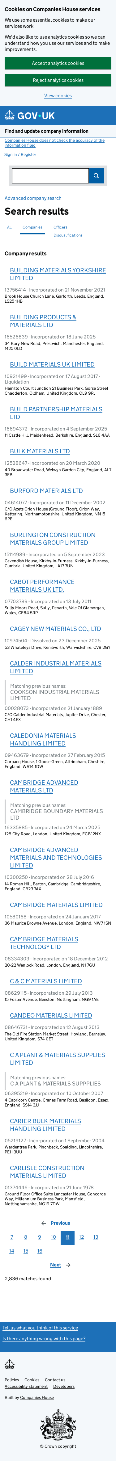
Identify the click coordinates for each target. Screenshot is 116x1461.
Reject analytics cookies (58, 80)
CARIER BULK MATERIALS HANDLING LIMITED (45, 1124)
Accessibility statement (26, 1386)
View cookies (58, 96)
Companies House (37, 1397)
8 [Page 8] (25, 1237)
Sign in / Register (20, 154)
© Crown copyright (58, 1446)
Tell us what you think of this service (40, 1328)
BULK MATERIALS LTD (40, 451)
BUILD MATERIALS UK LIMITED (52, 364)
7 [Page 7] (12, 1237)
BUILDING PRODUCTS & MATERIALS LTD (43, 321)
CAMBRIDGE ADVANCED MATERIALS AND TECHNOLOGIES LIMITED (56, 857)
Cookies (31, 1380)
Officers (60, 227)
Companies (32, 227)
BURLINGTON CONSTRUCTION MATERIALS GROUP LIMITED (53, 538)
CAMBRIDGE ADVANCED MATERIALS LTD (44, 786)
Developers (64, 1386)
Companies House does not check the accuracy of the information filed (55, 142)
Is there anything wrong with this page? (43, 1338)
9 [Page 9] (39, 1237)
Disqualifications (68, 235)
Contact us (55, 1380)
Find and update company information (46, 131)
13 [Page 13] (95, 1237)
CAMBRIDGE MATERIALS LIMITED (56, 905)
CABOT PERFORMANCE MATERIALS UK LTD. (42, 585)
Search (96, 175)
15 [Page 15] (26, 1251)
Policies (12, 1380)
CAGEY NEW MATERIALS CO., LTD (55, 628)
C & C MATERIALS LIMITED (46, 981)
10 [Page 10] (53, 1237)
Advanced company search (33, 198)
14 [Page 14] (11, 1251)
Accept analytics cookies (58, 63)
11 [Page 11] (68, 1237)
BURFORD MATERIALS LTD (46, 490)
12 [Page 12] (81, 1237)
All (9, 227)
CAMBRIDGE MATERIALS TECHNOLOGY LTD (44, 943)
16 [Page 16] (39, 1251)
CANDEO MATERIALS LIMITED (51, 1015)
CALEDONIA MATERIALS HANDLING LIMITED (43, 739)
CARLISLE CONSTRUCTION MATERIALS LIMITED (47, 1171)
